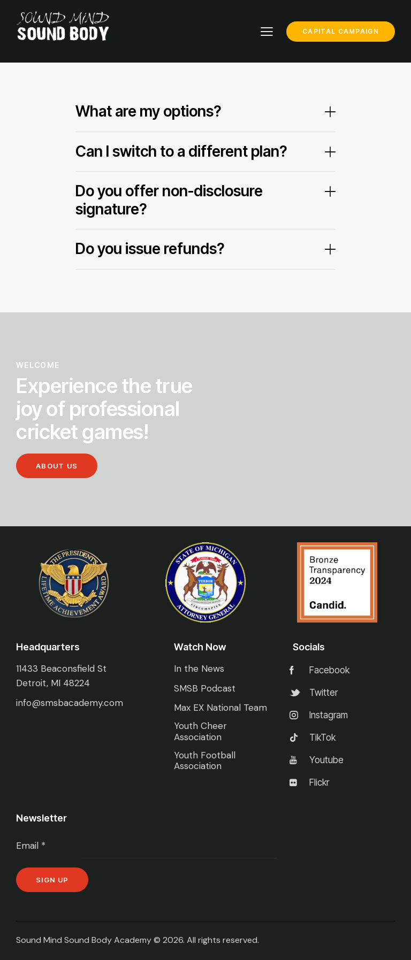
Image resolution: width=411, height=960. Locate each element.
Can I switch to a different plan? (181, 151)
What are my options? (148, 111)
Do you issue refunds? (149, 249)
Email (30, 845)
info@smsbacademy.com (69, 703)
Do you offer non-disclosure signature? (169, 200)
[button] (205, 112)
